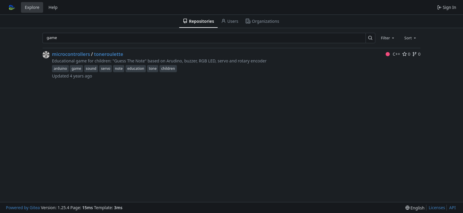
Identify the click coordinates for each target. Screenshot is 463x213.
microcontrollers (71, 54)
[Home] (11, 7)
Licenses (437, 207)
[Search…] (370, 38)
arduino (60, 68)
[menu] (415, 208)
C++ (393, 54)
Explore (32, 7)
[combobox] (388, 37)
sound (91, 68)
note (119, 68)
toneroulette (108, 54)
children (168, 68)
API (452, 207)
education (135, 68)
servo (105, 68)
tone (152, 68)
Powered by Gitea (23, 207)
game (76, 68)
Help (53, 7)
